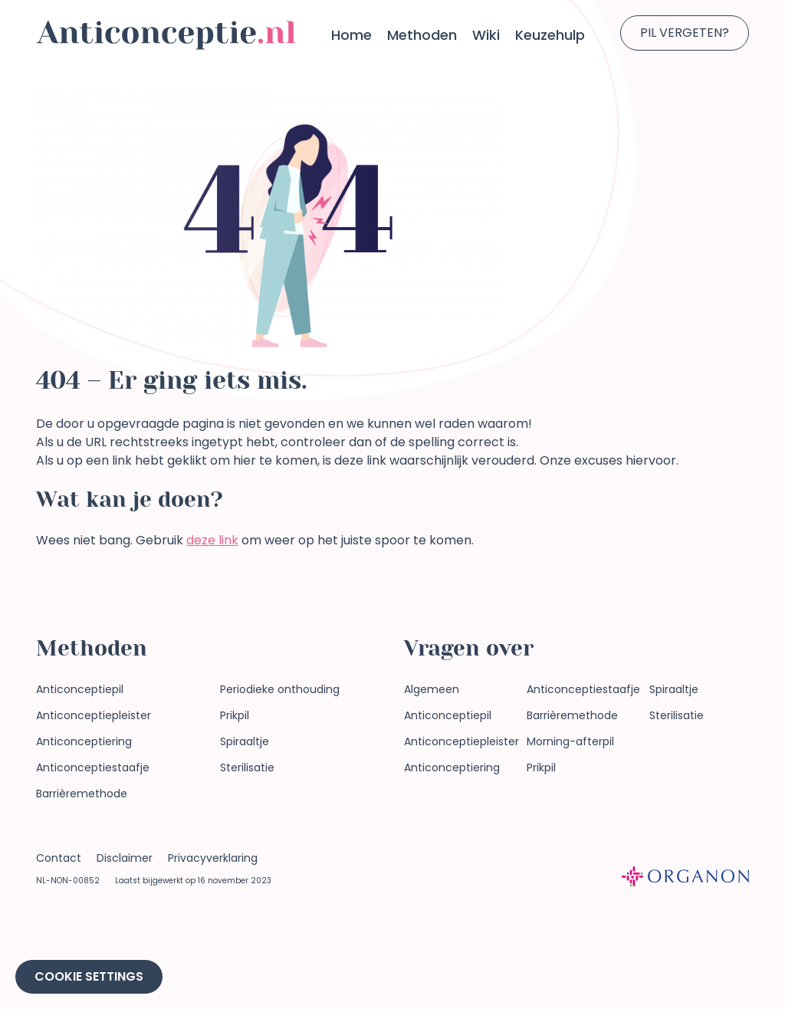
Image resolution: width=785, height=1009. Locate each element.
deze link (212, 540)
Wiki (486, 34)
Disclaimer (125, 858)
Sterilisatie (247, 767)
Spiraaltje (244, 741)
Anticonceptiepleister (93, 715)
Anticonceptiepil (79, 689)
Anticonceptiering (84, 741)
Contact (58, 858)
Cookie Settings (88, 976)
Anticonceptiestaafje (92, 767)
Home (351, 34)
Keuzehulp (550, 34)
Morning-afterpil (570, 741)
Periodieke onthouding (280, 689)
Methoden (422, 34)
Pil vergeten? (684, 32)
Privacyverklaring (213, 858)
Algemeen (431, 689)
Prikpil (234, 715)
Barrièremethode (81, 793)
